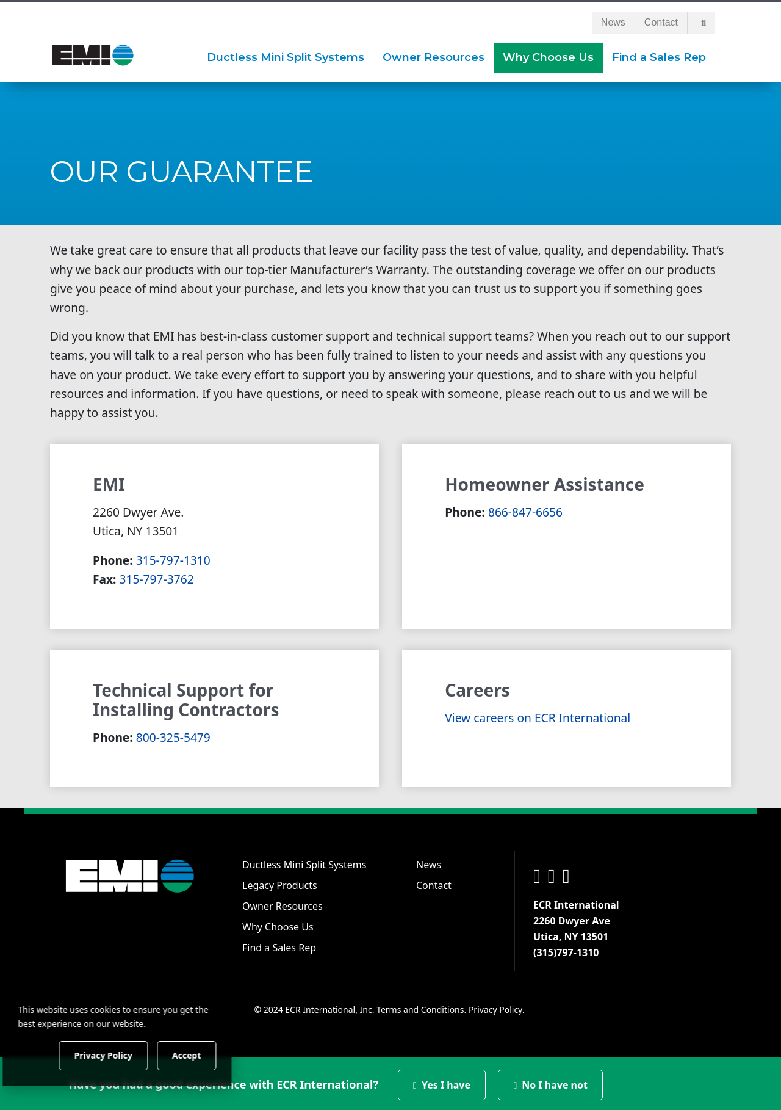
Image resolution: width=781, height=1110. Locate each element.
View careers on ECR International (537, 715)
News (613, 20)
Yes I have (441, 1082)
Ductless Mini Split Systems (304, 862)
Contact (661, 20)
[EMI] (92, 52)
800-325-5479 (173, 735)
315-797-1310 (173, 558)
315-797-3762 (157, 576)
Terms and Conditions (420, 1007)
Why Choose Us (278, 924)
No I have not (550, 1082)
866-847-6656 (525, 509)
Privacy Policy (495, 1007)
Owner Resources (282, 903)
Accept (208, 1055)
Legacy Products (279, 883)
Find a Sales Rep (279, 945)
